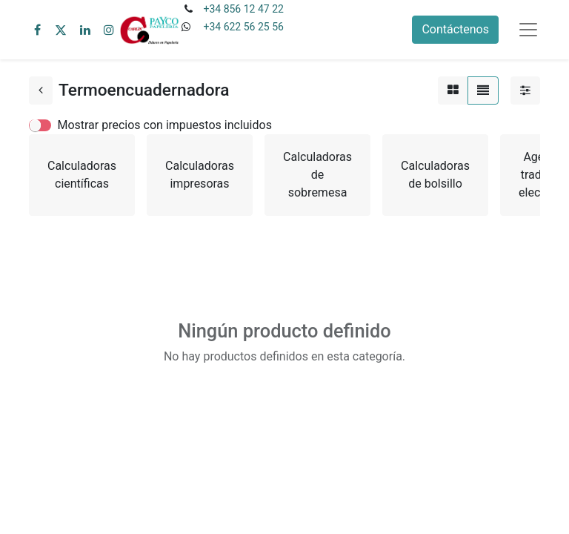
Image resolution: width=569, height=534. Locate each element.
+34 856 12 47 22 (243, 9)
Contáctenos (455, 29)
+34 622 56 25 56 (243, 27)
